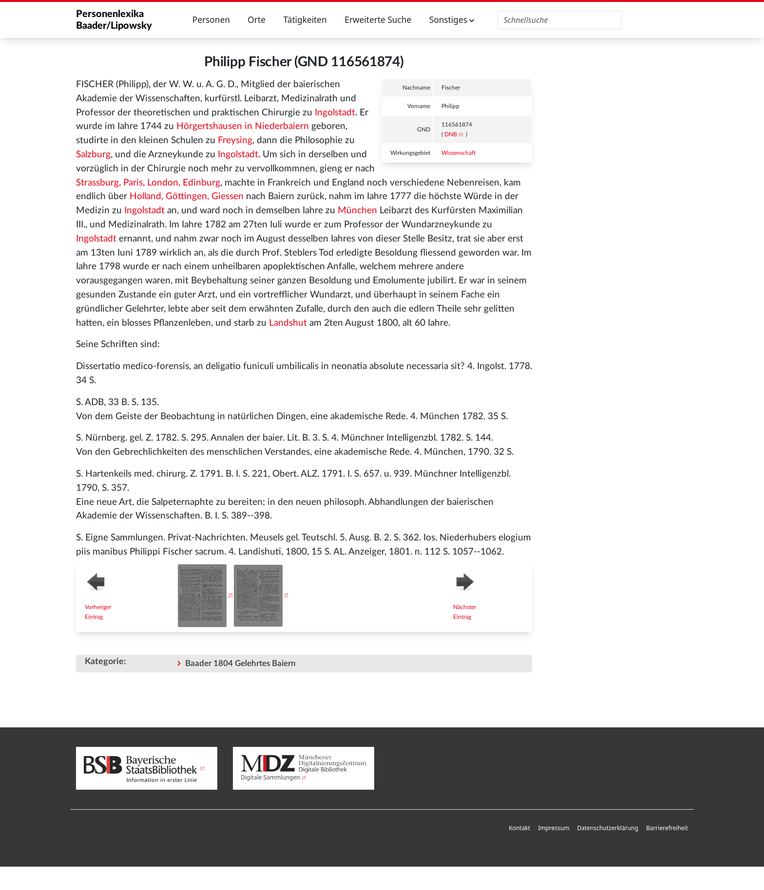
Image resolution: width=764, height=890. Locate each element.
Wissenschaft (458, 153)
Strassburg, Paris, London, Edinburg (148, 182)
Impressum (553, 828)
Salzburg (93, 154)
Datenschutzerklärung (607, 828)
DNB (450, 134)
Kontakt (519, 828)
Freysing (235, 140)
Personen (211, 19)
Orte (257, 19)
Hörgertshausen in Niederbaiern (242, 126)
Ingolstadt (335, 112)
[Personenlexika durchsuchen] (559, 20)
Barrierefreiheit (667, 828)
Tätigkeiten (304, 19)
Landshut (288, 323)
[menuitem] (519, 828)
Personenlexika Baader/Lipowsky (114, 20)
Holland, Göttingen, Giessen (187, 196)
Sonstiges (452, 19)
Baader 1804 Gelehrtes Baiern (240, 663)
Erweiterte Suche (377, 19)
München (357, 210)
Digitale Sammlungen (270, 777)
